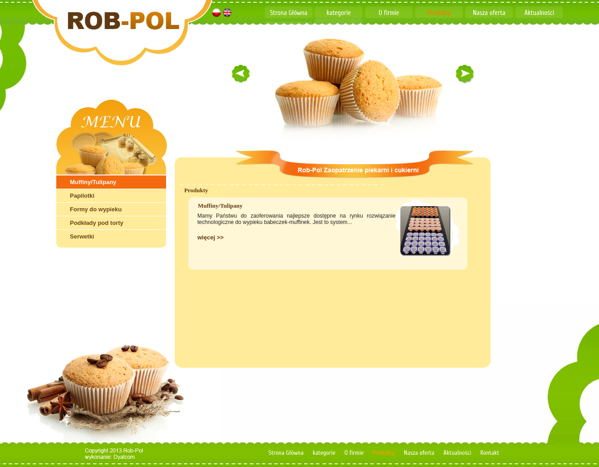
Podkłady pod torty (96, 222)
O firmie (388, 13)
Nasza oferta (489, 13)
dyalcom (127, 457)
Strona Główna (289, 13)
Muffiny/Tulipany (93, 182)
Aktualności (539, 13)
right (465, 73)
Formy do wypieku (96, 209)
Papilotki (82, 195)
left (240, 73)
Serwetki (82, 236)
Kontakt (289, 28)
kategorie (339, 13)
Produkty (439, 13)
